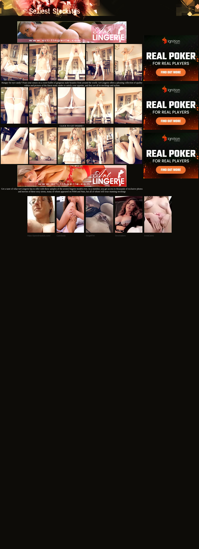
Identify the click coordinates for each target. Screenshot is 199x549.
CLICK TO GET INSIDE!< (72, 126)
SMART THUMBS (106, 499)
